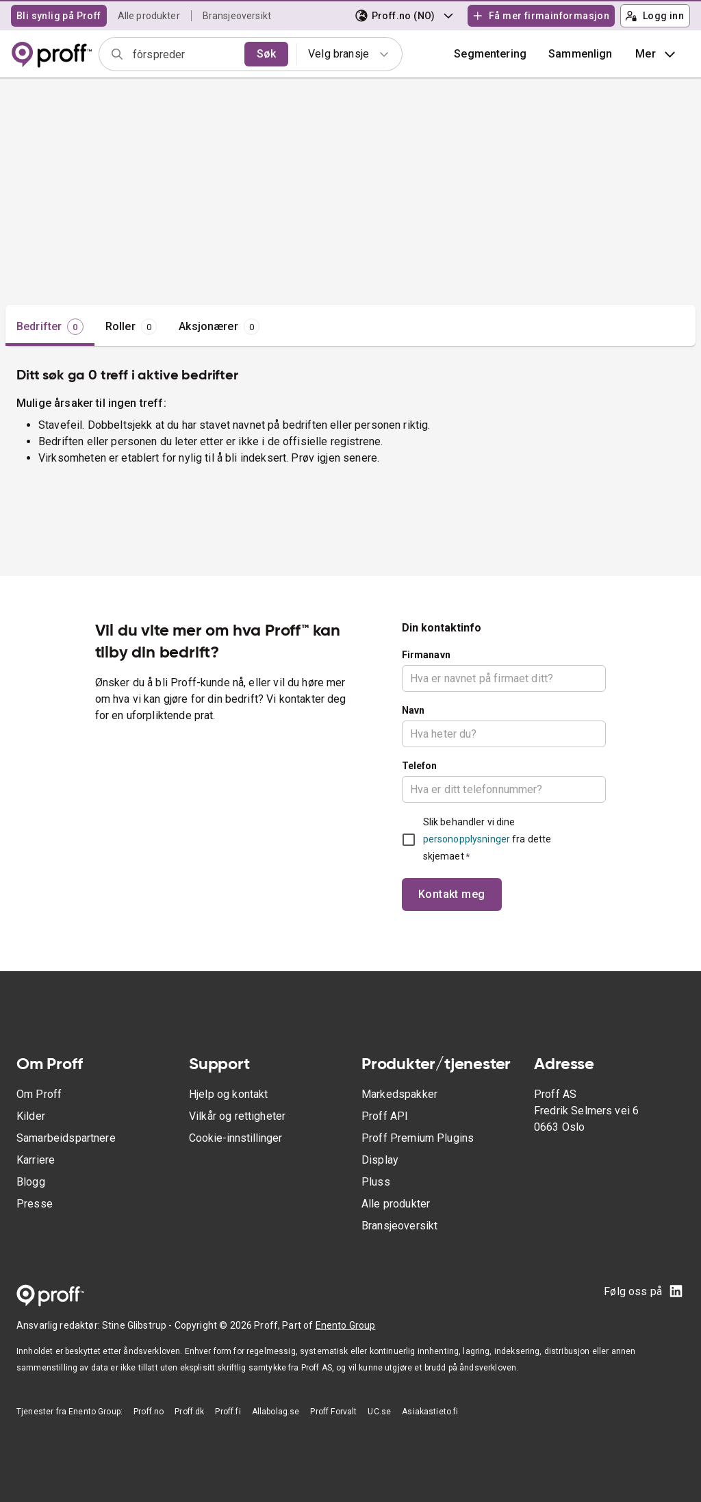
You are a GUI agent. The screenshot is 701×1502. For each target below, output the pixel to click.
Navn (413, 710)
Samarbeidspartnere (66, 1137)
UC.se (379, 1411)
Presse (34, 1203)
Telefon (419, 765)
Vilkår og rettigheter (237, 1116)
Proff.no (148, 1411)
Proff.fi (227, 1411)
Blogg (30, 1181)
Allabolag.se (276, 1411)
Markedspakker (399, 1094)
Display (379, 1159)
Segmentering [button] (490, 53)
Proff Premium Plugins (417, 1137)
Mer (656, 54)
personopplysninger (466, 839)
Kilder (30, 1116)
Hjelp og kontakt (228, 1094)
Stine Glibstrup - (138, 1325)
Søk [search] (266, 53)
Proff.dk (189, 1411)
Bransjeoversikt (237, 15)
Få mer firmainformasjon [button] (541, 15)
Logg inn (654, 15)
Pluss (375, 1181)
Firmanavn (426, 654)
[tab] (49, 327)
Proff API (384, 1116)
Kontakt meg (451, 894)
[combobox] (184, 54)
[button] (580, 54)
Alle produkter (149, 15)
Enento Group (346, 1325)
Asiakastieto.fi (430, 1411)
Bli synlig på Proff (58, 15)
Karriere (35, 1159)
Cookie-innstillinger (235, 1137)
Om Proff (39, 1094)
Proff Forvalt (333, 1411)
